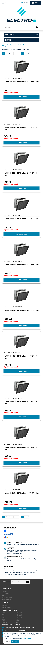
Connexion (24, 2)
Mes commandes (6, 607)
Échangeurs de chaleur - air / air (10, 46)
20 (25, 53)
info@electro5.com (20, 553)
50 (28, 53)
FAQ (3, 595)
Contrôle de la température (25, 44)
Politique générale (7, 597)
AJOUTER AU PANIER (21, 97)
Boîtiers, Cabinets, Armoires (9, 44)
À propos (4, 591)
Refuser (7, 641)
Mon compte (5, 605)
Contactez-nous (6, 593)
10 (22, 53)
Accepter (15, 641)
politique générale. (26, 638)
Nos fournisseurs (6, 599)
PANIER (35, 3)
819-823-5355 (22, 630)
